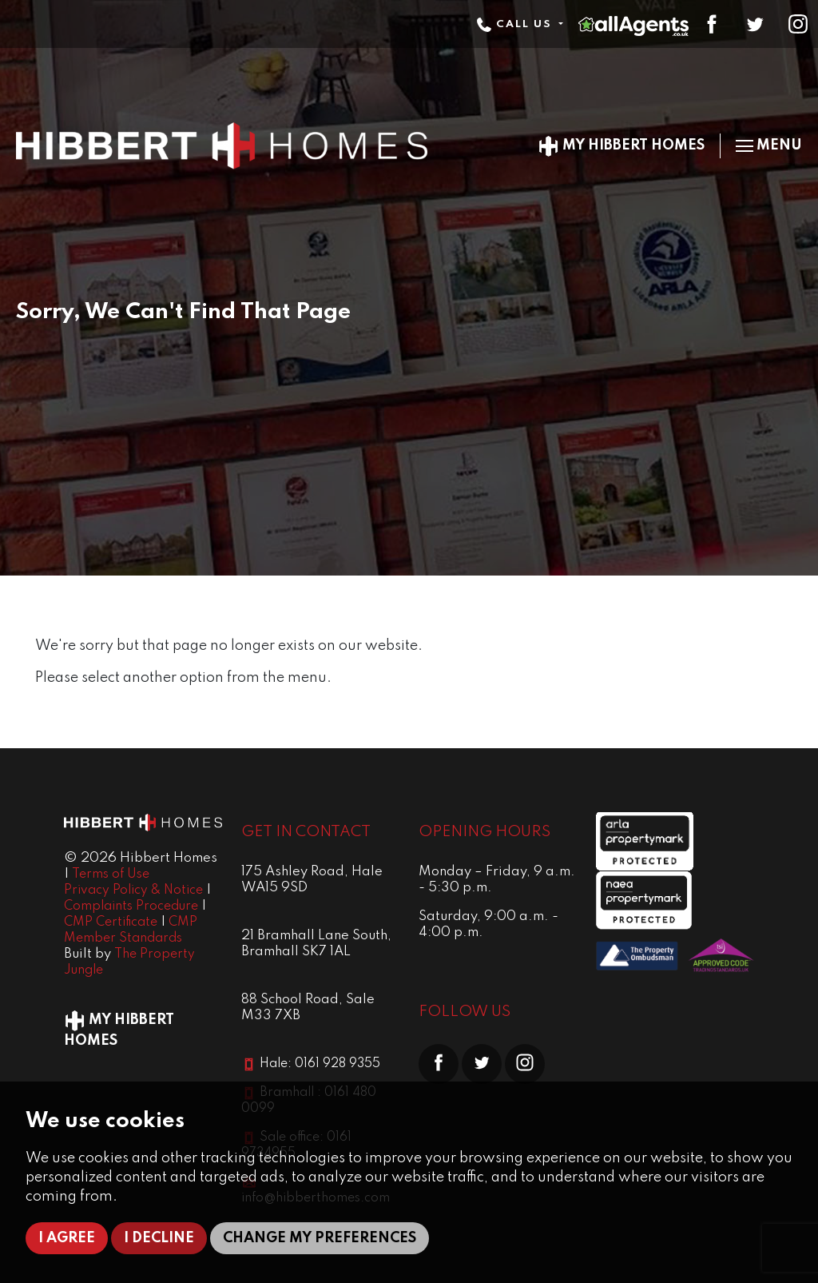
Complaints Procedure (131, 906)
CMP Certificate (110, 922)
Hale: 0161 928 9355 (320, 1064)
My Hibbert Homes (621, 145)
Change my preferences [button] (319, 1238)
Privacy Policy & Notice (133, 890)
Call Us (516, 24)
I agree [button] (66, 1238)
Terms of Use (110, 874)
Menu (769, 145)
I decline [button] (159, 1238)
